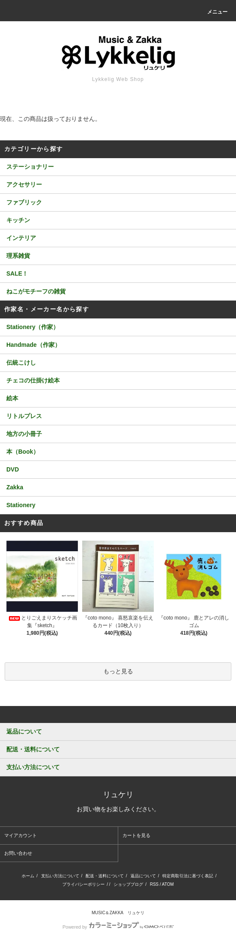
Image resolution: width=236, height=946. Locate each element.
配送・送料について (105, 875)
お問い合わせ (18, 853)
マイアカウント (20, 835)
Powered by (117, 926)
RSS (154, 884)
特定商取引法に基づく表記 (187, 875)
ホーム (28, 875)
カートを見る (136, 835)
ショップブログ (128, 884)
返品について (143, 875)
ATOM (168, 884)
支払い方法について (60, 875)
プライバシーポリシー (83, 884)
